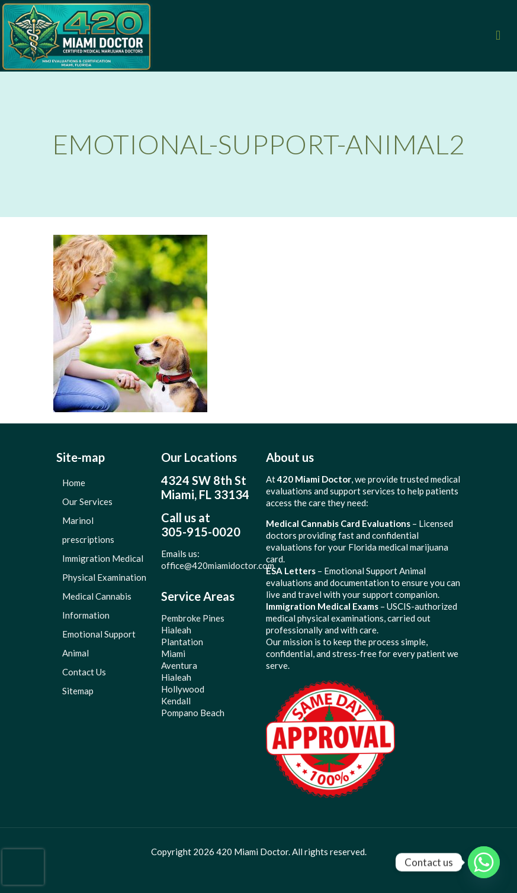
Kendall (176, 700)
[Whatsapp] (484, 862)
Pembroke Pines (192, 618)
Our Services (87, 501)
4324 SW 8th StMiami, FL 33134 (205, 487)
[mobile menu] (498, 35)
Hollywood (182, 689)
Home (73, 482)
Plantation (182, 641)
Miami (173, 653)
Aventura (179, 665)
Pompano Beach (192, 712)
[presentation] (23, 867)
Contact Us (84, 671)
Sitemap (78, 690)
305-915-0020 (200, 532)
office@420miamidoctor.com (217, 565)
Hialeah (176, 630)
